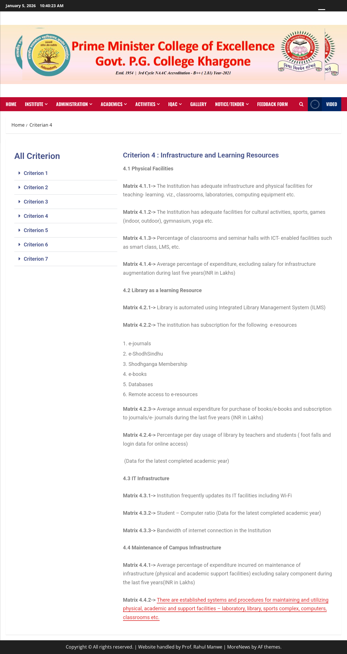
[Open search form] (301, 104)
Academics (111, 104)
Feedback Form (272, 104)
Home (11, 104)
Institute (34, 104)
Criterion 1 (36, 173)
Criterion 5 (36, 230)
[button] (65, 173)
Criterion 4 (36, 216)
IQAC (172, 104)
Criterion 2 (36, 187)
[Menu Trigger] (322, 12)
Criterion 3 (36, 202)
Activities (145, 104)
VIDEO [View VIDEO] (322, 104)
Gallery (198, 104)
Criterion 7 (36, 259)
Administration (72, 104)
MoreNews (238, 647)
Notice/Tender (229, 104)
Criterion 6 (36, 245)
